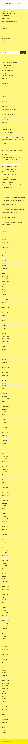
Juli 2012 (4, 662)
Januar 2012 (4, 678)
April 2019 (4, 451)
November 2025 (5, 244)
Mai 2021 (4, 385)
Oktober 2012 (5, 654)
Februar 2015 (5, 581)
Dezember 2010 (5, 711)
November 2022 (5, 338)
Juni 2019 (4, 445)
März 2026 (4, 234)
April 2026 (4, 231)
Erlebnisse (4, 96)
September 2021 (5, 375)
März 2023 (4, 328)
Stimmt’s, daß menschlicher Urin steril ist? (11, 157)
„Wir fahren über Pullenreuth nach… (9, 179)
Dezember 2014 (5, 586)
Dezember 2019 (5, 430)
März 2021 (4, 391)
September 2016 (5, 531)
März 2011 (4, 704)
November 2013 (5, 620)
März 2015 (4, 578)
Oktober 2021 (5, 372)
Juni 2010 (4, 727)
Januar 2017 (4, 521)
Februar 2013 (5, 644)
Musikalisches (5, 106)
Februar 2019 (5, 456)
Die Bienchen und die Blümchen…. (9, 169)
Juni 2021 (4, 383)
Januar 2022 (4, 364)
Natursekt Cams (5, 78)
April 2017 (4, 513)
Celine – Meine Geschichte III (8, 182)
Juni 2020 (4, 414)
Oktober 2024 (5, 278)
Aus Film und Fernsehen (7, 91)
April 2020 (4, 419)
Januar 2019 (4, 458)
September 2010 (5, 719)
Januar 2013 (4, 646)
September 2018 (5, 469)
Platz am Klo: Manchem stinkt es (9, 174)
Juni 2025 (4, 258)
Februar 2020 (5, 424)
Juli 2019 (4, 443)
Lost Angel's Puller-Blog (12, 3)
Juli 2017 (4, 505)
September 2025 (5, 250)
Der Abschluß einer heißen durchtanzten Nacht (12, 150)
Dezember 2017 (5, 492)
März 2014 (4, 610)
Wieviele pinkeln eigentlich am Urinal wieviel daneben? (13, 135)
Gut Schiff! (4, 143)
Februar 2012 (5, 675)
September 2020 (5, 406)
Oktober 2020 (5, 404)
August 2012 (4, 659)
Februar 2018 (5, 487)
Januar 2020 (4, 427)
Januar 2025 (4, 271)
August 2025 (4, 252)
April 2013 (4, 638)
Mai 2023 (4, 323)
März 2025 (4, 265)
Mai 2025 (4, 260)
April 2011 (4, 701)
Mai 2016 (4, 542)
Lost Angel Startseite (6, 65)
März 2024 (4, 297)
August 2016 (4, 534)
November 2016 (5, 526)
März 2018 (4, 484)
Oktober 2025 (5, 247)
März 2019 (4, 453)
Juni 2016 (4, 539)
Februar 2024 (5, 299)
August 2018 (4, 471)
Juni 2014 (4, 602)
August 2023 (4, 315)
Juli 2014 (4, 599)
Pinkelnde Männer (6, 111)
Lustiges (5, 28)
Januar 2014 (4, 615)
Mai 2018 (4, 479)
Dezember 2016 (5, 524)
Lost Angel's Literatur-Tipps (7, 70)
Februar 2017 (5, 518)
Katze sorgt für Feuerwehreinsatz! (9, 132)
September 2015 (5, 563)
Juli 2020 (4, 411)
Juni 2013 (4, 633)
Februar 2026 (5, 237)
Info (3, 98)
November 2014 (5, 589)
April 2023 (4, 325)
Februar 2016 (5, 550)
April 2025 (4, 263)
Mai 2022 (4, 354)
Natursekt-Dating (5, 80)
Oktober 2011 (5, 685)
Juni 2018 (4, 477)
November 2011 (5, 683)
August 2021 (4, 378)
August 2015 (4, 565)
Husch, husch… (14, 204)
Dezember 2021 (5, 367)
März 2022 (4, 359)
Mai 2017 (4, 511)
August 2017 (4, 503)
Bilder (3, 93)
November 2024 (5, 276)
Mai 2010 (4, 730)
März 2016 (4, 547)
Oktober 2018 (5, 466)
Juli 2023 (4, 318)
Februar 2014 (5, 612)
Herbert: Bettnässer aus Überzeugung (10, 166)
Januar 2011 (4, 709)
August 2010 (4, 722)
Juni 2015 (4, 571)
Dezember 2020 (5, 398)
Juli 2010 (4, 724)
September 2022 (5, 344)
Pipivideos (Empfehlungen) (7, 117)
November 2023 (5, 307)
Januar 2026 (4, 239)
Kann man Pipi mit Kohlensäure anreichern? (11, 184)
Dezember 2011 (5, 680)
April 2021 (4, 388)
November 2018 (5, 464)
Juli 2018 (4, 474)
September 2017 (5, 500)
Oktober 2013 (5, 623)
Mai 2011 (4, 698)
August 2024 (4, 284)
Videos (3, 124)
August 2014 (4, 597)
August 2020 (4, 409)
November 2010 (5, 714)
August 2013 (4, 628)
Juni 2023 (4, 320)
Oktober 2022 (5, 341)
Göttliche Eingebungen (7, 177)
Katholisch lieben (14, 212)
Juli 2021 (4, 380)
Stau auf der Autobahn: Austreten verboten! (11, 164)
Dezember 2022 (5, 336)
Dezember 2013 (5, 618)
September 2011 (5, 688)
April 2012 (4, 670)
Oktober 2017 (5, 498)
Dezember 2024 (5, 273)
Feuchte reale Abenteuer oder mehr (9, 62)
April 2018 (4, 482)
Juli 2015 (4, 568)
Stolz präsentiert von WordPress (7, 741)
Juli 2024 (4, 286)
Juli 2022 (4, 349)
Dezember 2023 (5, 304)
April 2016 (4, 544)
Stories (3, 122)
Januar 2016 (4, 552)
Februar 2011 (5, 706)
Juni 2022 (4, 351)
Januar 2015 (4, 584)
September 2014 (5, 594)
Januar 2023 (4, 333)
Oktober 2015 (5, 560)
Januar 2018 (4, 490)
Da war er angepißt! (15, 214)
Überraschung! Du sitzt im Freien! (9, 171)
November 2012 (5, 651)
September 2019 (5, 438)
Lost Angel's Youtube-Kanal (8, 67)
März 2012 (4, 672)
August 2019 (4, 440)
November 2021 (5, 370)
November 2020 (5, 401)
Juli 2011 (4, 693)
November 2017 (5, 495)
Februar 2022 (5, 362)
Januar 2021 (4, 396)
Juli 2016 (4, 537)
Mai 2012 (4, 667)
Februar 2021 (5, 393)
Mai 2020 (4, 417)
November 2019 (5, 432)
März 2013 (4, 641)
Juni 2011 (4, 696)
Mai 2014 (4, 604)
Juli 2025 (4, 255)
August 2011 (4, 691)
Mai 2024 (4, 291)
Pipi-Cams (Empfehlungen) (7, 114)
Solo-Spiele (4, 119)
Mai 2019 (4, 448)
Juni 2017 (4, 508)
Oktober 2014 (5, 591)
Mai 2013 (4, 636)
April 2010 (4, 732)
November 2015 (5, 558)
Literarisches (4, 101)
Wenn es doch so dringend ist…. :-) (18, 209)
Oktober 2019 (5, 435)
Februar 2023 (5, 331)
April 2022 (4, 357)
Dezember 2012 (5, 649)
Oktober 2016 (5, 529)
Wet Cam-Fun (5, 83)
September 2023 (5, 312)
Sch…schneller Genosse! (7, 190)
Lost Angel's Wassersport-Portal (8, 73)
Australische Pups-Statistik (7, 187)
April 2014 (4, 607)
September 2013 (5, 625)
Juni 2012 (4, 664)
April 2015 (4, 576)
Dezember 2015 (5, 555)
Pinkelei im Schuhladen (16, 207)
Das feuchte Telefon (6, 60)
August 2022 (4, 346)
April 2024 (4, 294)
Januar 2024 (4, 302)
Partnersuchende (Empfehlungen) (9, 109)
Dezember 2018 (5, 461)
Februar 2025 (5, 268)
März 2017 (4, 516)
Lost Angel (13, 11)
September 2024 (5, 281)
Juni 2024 (4, 289)
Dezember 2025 (5, 242)
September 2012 (5, 657)
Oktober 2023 (5, 310)
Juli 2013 (4, 631)
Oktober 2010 (5, 717)
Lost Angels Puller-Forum (7, 75)
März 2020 (4, 422)
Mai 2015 (4, 573)
